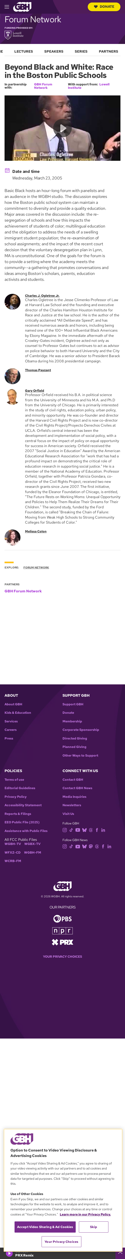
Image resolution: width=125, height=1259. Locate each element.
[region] (63, 1190)
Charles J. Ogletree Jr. (42, 296)
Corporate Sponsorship (80, 730)
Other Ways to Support (80, 755)
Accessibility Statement (23, 805)
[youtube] (77, 829)
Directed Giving (74, 738)
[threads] (91, 829)
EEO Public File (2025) (22, 822)
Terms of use (14, 780)
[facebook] (97, 829)
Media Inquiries (74, 797)
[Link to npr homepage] (62, 930)
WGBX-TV (32, 844)
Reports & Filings (18, 814)
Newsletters (71, 805)
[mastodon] (91, 846)
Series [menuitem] (81, 51)
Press (9, 738)
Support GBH (72, 704)
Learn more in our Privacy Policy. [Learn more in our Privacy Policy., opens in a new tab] (85, 1214)
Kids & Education (18, 713)
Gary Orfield (34, 391)
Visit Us (68, 814)
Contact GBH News (77, 788)
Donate (104, 6)
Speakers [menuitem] (53, 51)
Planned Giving (74, 747)
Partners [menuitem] (108, 51)
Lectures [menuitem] (23, 51)
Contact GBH (72, 780)
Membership (72, 721)
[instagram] (64, 829)
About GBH (13, 704)
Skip (93, 1227)
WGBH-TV (13, 844)
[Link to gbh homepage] (22, 6)
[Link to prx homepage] (62, 941)
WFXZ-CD (13, 853)
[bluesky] (84, 829)
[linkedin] (103, 829)
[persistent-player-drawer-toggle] (120, 1253)
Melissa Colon (36, 531)
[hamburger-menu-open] (9, 6)
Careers (11, 730)
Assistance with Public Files (26, 831)
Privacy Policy (16, 797)
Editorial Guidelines (20, 788)
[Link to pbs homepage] (62, 918)
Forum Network (36, 567)
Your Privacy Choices (62, 957)
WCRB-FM (13, 861)
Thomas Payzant (38, 370)
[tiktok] (71, 829)
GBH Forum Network (43, 86)
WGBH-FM (32, 853)
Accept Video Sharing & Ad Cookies (45, 1227)
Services (11, 721)
